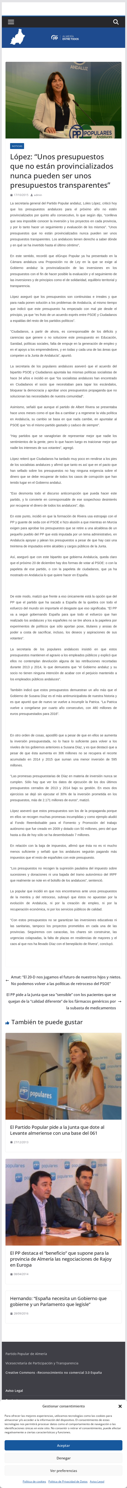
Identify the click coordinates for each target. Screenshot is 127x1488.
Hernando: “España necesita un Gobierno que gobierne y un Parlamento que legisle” (58, 1301)
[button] (120, 1406)
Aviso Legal (97, 1481)
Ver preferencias (63, 1470)
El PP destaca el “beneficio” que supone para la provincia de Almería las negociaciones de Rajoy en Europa (60, 1259)
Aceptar (63, 1445)
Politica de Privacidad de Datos (68, 1481)
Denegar (64, 1458)
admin (38, 195)
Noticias (17, 146)
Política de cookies (34, 1481)
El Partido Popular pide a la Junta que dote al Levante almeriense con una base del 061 (57, 1130)
